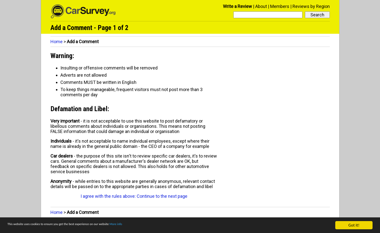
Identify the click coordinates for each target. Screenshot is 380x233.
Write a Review (237, 6)
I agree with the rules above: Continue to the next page (134, 196)
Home (56, 41)
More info (152, 225)
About (261, 6)
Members (279, 6)
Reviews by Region (311, 6)
